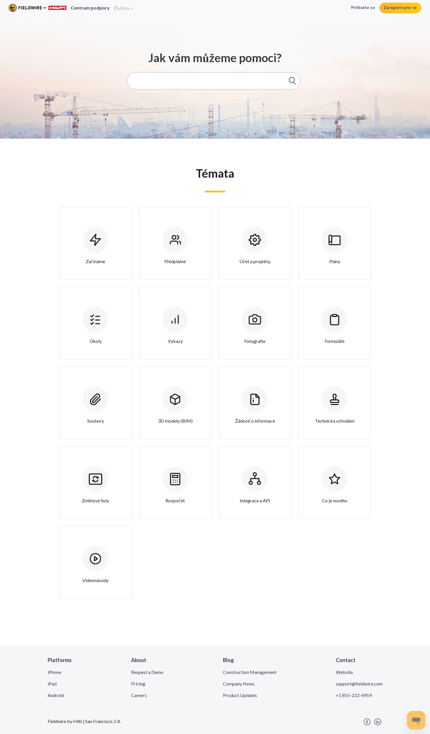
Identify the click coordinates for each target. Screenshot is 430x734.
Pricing (138, 683)
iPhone (54, 672)
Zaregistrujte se (400, 7)
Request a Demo (147, 672)
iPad (52, 683)
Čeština (124, 8)
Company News (238, 683)
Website (344, 672)
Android (56, 695)
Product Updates (240, 695)
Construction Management (249, 672)
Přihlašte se (363, 7)
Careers (139, 695)
